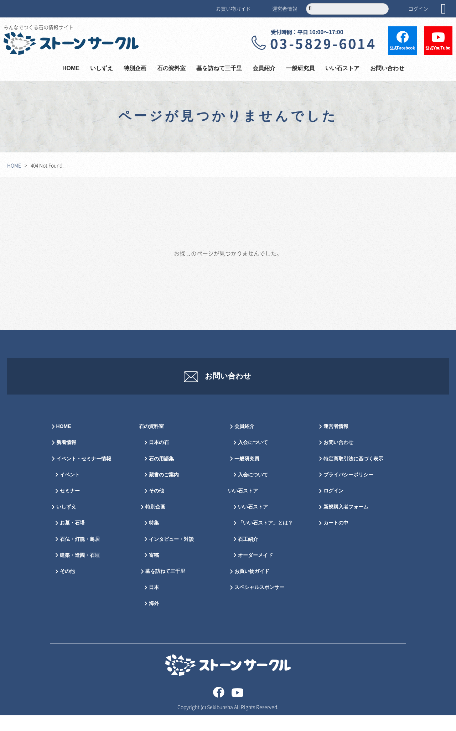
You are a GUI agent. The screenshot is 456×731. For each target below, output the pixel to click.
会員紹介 (264, 69)
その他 (67, 587)
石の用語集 (161, 474)
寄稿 (154, 571)
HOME (70, 69)
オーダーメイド (255, 571)
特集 (154, 539)
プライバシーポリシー (348, 491)
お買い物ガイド (233, 8)
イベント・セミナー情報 (83, 474)
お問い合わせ (387, 69)
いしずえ (101, 69)
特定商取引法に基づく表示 (353, 474)
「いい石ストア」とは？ (265, 539)
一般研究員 (300, 69)
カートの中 (335, 539)
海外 (154, 619)
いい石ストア (342, 69)
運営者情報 (284, 8)
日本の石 (159, 458)
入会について (253, 458)
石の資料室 (171, 69)
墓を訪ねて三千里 (219, 69)
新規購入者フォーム (345, 523)
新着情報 (66, 458)
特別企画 (135, 69)
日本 (154, 603)
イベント (70, 491)
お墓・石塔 (72, 539)
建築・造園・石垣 (80, 571)
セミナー (70, 507)
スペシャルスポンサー (259, 603)
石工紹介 (248, 555)
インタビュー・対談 (171, 555)
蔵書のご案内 (164, 491)
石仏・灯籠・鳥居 (80, 555)
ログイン (418, 8)
